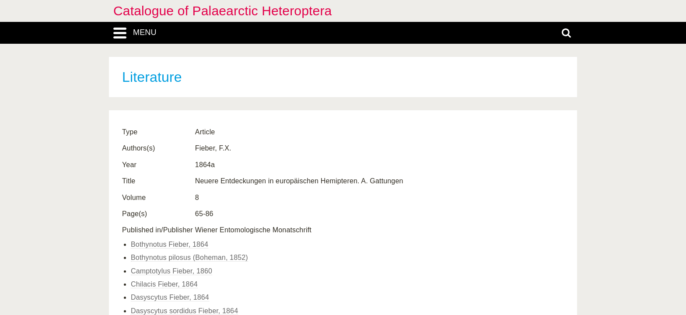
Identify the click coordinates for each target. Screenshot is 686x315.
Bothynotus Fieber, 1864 (169, 244)
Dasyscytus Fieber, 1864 (170, 297)
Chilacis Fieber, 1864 (164, 284)
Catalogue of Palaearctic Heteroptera (222, 11)
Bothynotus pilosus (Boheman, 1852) (189, 257)
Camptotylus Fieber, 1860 (171, 271)
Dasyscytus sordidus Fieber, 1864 (184, 311)
